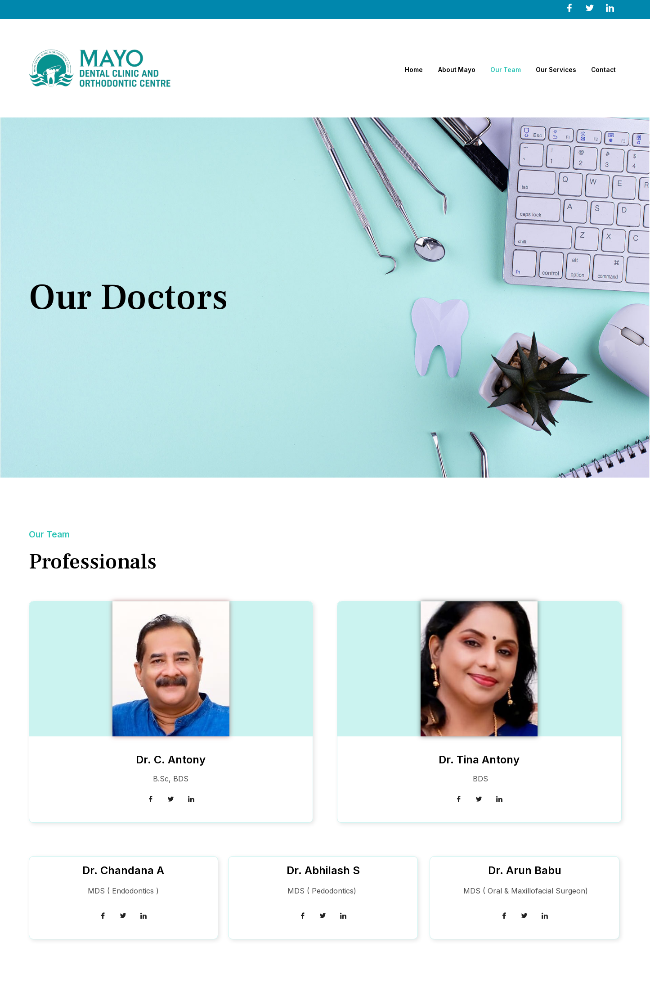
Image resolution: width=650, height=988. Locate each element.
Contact (606, 68)
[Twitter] (589, 7)
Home (401, 68)
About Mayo (447, 68)
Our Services (554, 68)
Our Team (500, 68)
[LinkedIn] (610, 7)
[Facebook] (569, 7)
